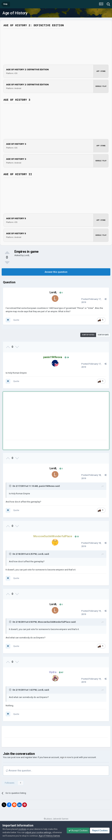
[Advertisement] (44, 416)
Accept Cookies (78, 830)
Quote (16, 320)
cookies (22, 829)
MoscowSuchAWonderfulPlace (54, 622)
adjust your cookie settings (38, 832)
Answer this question (56, 272)
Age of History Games (49, 835)
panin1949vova (47, 486)
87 (61, 672)
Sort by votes (88, 335)
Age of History (14, 13)
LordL (27, 255)
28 (67, 357)
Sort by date (103, 335)
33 (77, 537)
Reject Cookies (100, 830)
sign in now (65, 757)
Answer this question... (19, 770)
